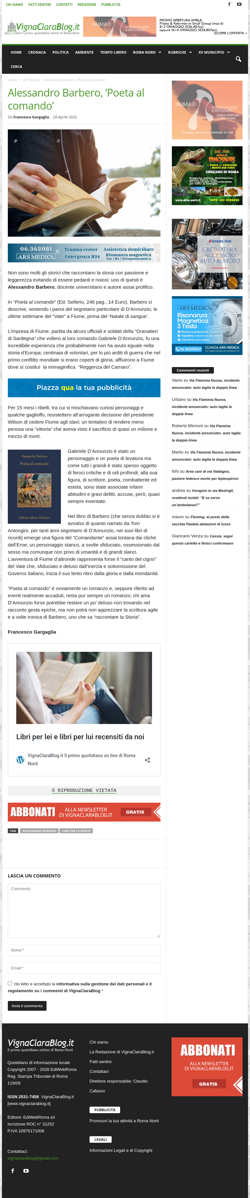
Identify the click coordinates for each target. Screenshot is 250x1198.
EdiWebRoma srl (39, 1117)
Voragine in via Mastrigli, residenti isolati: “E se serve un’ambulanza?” (203, 498)
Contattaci (99, 1071)
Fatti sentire (101, 1061)
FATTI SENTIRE (39, 4)
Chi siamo (99, 1042)
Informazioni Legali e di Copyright (121, 1150)
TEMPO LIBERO (113, 52)
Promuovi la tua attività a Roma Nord (124, 1120)
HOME (16, 52)
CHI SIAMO (14, 4)
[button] (238, 59)
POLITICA (60, 52)
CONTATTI (64, 4)
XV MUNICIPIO (214, 52)
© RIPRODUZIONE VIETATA (84, 791)
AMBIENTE (84, 52)
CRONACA (37, 52)
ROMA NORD (147, 52)
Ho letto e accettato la (80, 987)
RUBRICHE (180, 52)
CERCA (16, 66)
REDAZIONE (86, 4)
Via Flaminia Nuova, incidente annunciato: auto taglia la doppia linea (202, 407)
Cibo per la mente (76, 831)
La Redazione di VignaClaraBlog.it (122, 1051)
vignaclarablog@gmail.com (32, 1158)
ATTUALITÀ (31, 80)
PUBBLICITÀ (110, 4)
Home (12, 80)
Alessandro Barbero (39, 831)
